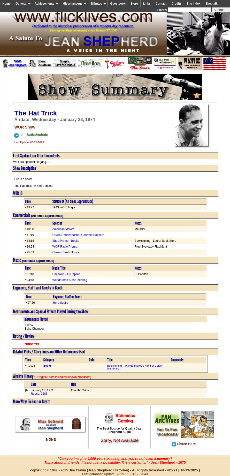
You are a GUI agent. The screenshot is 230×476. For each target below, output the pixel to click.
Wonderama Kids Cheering (69, 280)
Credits (177, 3)
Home (6, 3)
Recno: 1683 (39, 393)
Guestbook (117, 3)
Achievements (46, 3)
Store (134, 3)
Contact (161, 3)
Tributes (98, 3)
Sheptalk (212, 3)
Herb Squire (61, 302)
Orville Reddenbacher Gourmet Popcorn (78, 235)
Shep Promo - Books (65, 240)
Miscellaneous (74, 3)
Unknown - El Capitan (66, 274)
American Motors (63, 229)
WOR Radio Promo (64, 246)
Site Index (193, 3)
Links (147, 3)
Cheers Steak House (65, 252)
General (23, 3)
